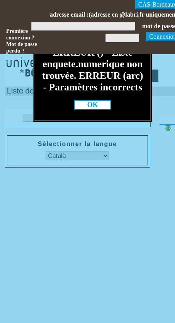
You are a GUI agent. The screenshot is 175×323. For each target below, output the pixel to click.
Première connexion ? (20, 34)
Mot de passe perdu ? (21, 47)
